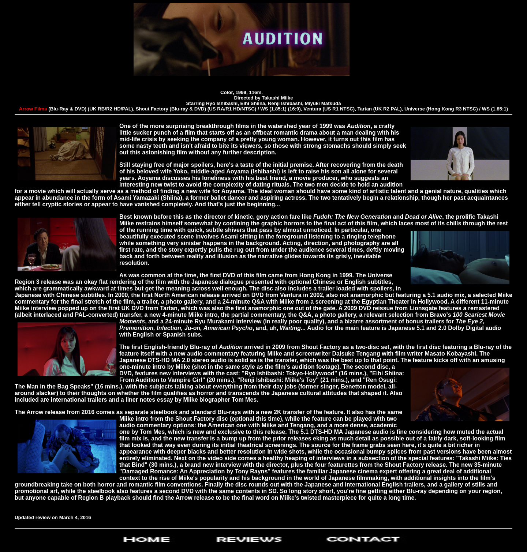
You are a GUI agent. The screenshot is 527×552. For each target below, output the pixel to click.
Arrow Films (33, 109)
